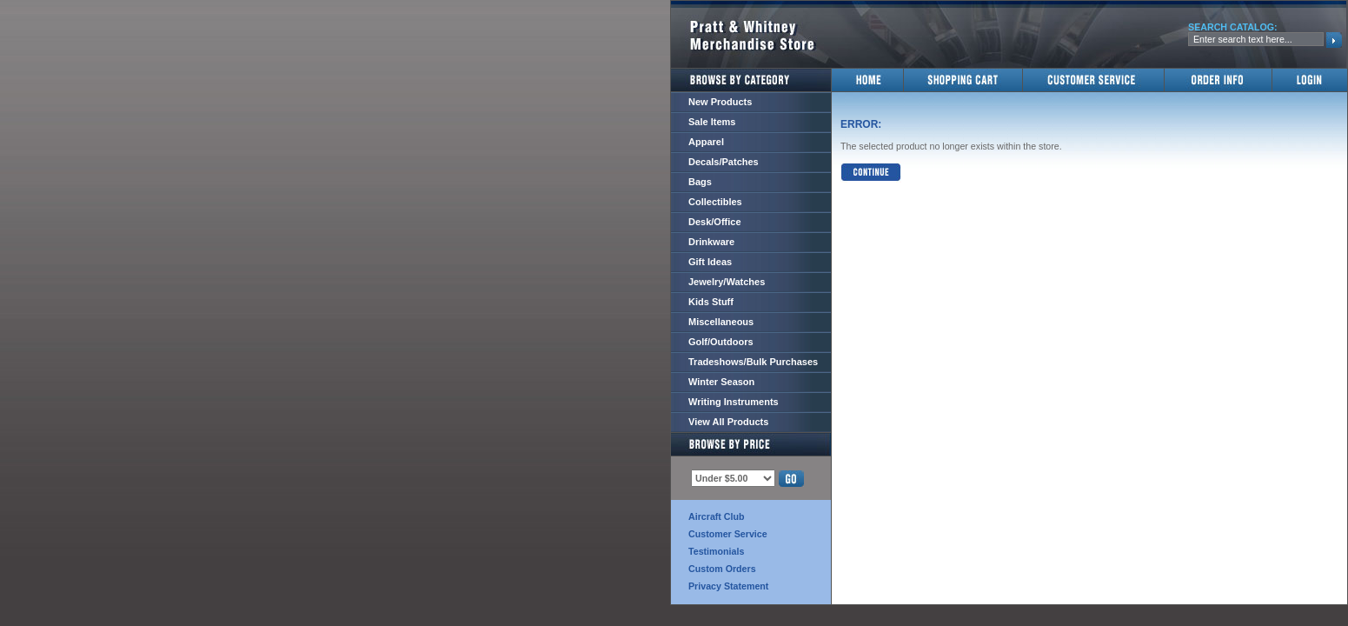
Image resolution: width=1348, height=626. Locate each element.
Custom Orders (722, 568)
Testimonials (716, 551)
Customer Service (727, 534)
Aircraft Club (716, 516)
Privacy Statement (728, 586)
